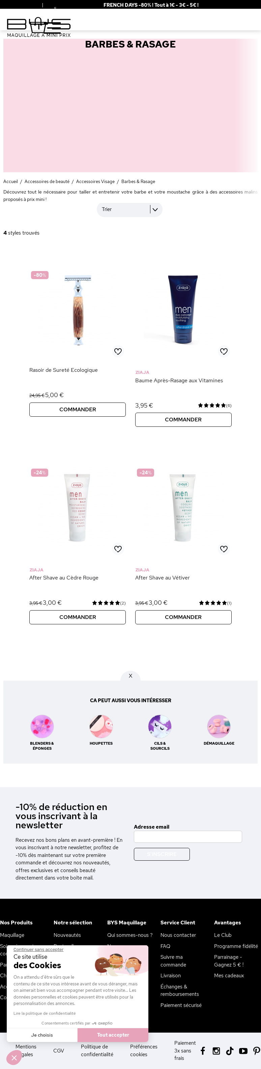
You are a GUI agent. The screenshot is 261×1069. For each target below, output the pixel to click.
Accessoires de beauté (47, 181)
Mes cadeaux (229, 975)
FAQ (165, 946)
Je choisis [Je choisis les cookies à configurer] (42, 1035)
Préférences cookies (143, 1050)
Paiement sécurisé (181, 1005)
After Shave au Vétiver (162, 577)
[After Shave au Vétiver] (183, 554)
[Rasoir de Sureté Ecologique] (77, 356)
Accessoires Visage (95, 181)
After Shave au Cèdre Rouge (63, 577)
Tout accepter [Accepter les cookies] (113, 1035)
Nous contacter (178, 935)
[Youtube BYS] (243, 1050)
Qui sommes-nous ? (130, 935)
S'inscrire (162, 854)
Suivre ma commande (173, 961)
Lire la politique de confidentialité (44, 1013)
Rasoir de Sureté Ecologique (63, 370)
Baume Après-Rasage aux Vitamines (179, 380)
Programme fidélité (236, 946)
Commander (77, 409)
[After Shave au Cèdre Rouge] (77, 554)
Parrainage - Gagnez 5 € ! (228, 961)
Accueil (10, 181)
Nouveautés (67, 935)
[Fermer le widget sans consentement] (38, 949)
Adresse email (151, 827)
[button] (14, 1057)
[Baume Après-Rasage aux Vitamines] (183, 356)
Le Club (223, 935)
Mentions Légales (26, 1050)
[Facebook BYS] (203, 1050)
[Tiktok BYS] (230, 1051)
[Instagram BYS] (216, 1050)
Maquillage (12, 935)
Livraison (171, 975)
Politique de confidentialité (97, 1050)
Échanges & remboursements (180, 990)
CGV (58, 1050)
